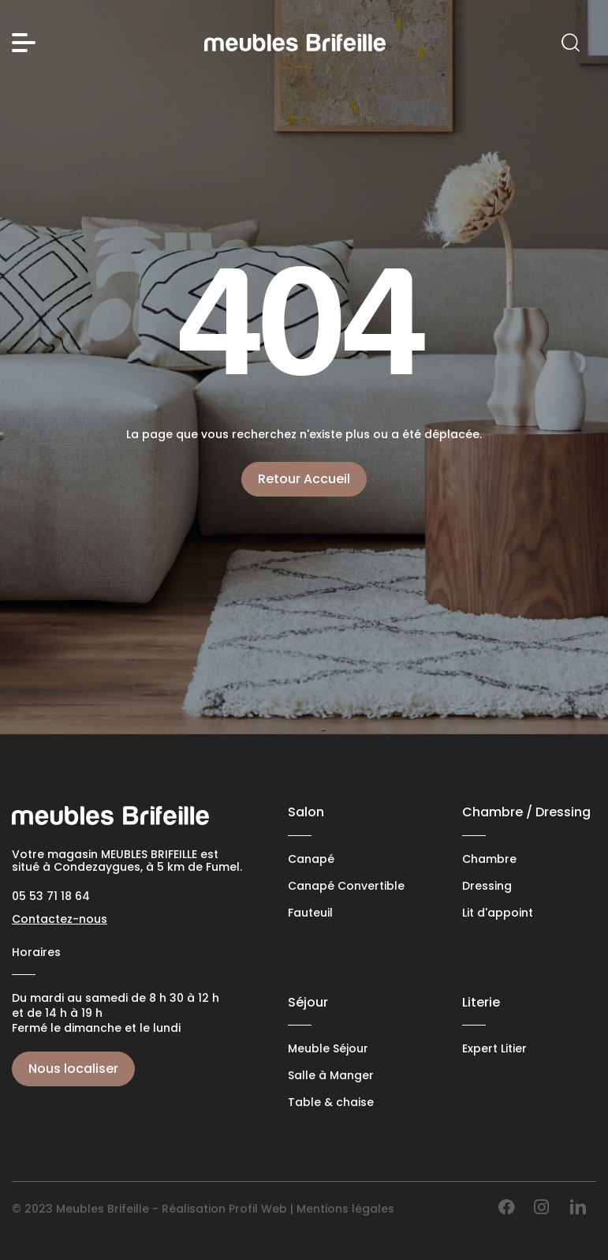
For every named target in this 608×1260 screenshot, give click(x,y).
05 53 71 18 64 (51, 896)
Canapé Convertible (346, 886)
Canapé (311, 859)
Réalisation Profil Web (224, 1209)
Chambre (489, 859)
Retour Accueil (304, 479)
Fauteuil (310, 913)
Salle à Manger (331, 1075)
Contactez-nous (59, 919)
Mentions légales (345, 1209)
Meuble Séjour (328, 1048)
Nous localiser (73, 1068)
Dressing (487, 886)
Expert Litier (494, 1048)
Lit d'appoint (497, 913)
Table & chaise (331, 1102)
